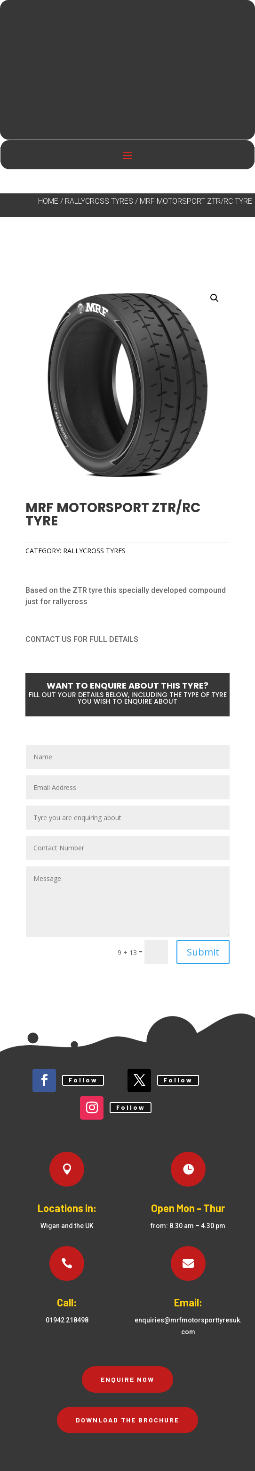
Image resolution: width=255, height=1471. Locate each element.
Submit (203, 952)
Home (48, 201)
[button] (214, 298)
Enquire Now (127, 1379)
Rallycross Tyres (99, 201)
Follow (83, 1080)
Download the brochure (127, 1420)
